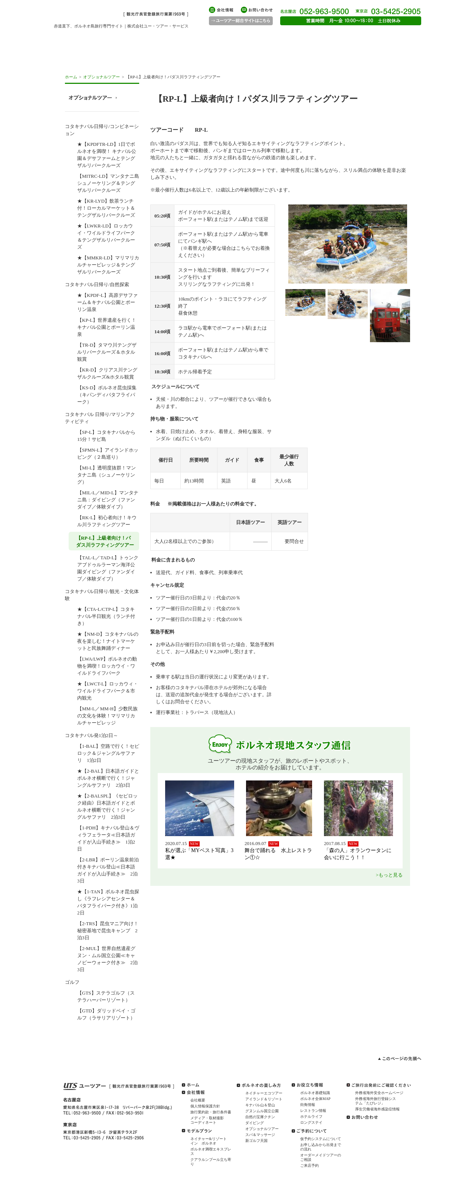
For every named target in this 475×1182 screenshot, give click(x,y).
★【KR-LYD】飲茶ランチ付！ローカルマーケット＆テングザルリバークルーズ (106, 208)
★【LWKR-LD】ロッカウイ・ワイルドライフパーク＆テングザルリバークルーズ (106, 236)
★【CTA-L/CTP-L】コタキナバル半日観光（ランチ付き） (106, 616)
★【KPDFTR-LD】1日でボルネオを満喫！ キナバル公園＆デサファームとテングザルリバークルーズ (106, 154)
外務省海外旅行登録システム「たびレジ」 (375, 1101)
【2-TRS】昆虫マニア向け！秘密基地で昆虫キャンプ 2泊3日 (107, 930)
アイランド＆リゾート (263, 1099)
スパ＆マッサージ (260, 1135)
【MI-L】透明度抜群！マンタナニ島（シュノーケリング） (106, 475)
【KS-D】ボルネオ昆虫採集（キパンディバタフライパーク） (107, 395)
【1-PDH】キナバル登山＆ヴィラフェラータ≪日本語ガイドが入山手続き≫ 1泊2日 (108, 838)
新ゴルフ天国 (256, 1141)
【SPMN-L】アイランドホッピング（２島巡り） (107, 453)
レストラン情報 (313, 1111)
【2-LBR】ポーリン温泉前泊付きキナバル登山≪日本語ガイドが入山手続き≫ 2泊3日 (108, 870)
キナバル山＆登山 (260, 1105)
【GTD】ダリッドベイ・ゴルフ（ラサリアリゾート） (106, 1014)
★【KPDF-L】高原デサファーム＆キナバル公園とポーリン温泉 (107, 302)
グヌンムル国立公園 (262, 1111)
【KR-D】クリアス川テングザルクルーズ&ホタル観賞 (107, 373)
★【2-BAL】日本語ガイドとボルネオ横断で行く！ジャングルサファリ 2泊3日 (108, 778)
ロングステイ (311, 1122)
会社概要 (197, 1100)
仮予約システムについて (320, 1139)
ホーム (71, 77)
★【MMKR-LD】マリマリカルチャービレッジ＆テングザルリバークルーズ (108, 265)
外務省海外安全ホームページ (379, 1093)
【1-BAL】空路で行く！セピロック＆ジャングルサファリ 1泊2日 (108, 753)
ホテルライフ (311, 1116)
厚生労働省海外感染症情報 (377, 1109)
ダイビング (254, 1123)
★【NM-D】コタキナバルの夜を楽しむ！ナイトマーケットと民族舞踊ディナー (107, 641)
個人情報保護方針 (205, 1106)
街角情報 (307, 1105)
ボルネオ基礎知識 (315, 1093)
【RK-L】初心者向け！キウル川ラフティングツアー (107, 521)
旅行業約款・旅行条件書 (210, 1112)
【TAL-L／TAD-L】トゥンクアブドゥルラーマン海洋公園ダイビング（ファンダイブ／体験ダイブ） (107, 568)
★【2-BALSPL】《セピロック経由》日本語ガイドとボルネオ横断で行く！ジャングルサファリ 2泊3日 (107, 806)
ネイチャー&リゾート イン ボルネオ (210, 1141)
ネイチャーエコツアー (263, 1093)
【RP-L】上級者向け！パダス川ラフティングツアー (105, 541)
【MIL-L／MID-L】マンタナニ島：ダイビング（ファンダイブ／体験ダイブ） (107, 500)
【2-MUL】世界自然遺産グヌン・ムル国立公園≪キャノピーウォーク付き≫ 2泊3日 (107, 959)
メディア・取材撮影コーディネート (207, 1120)
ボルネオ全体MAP (315, 1099)
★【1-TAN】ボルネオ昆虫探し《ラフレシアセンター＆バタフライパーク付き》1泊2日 (108, 902)
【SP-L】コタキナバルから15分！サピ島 (106, 435)
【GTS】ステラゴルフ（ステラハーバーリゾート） (106, 996)
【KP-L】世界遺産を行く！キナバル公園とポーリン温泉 (106, 327)
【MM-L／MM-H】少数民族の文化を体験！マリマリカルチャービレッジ (107, 716)
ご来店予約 (309, 1165)
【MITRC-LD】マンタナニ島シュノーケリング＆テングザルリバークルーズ (108, 183)
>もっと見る (389, 875)
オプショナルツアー (101, 77)
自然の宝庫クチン (260, 1117)
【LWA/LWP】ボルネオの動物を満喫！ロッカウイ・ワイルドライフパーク (107, 666)
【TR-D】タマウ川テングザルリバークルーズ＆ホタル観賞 (107, 352)
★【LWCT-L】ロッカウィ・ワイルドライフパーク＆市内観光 (107, 691)
